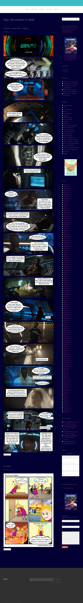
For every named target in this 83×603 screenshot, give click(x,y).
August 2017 (67, 391)
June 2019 (66, 347)
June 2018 (66, 371)
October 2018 (67, 363)
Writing (66, 152)
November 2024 (67, 218)
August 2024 (67, 224)
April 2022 (66, 279)
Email (63, 523)
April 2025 (66, 208)
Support (58, 8)
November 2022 (67, 265)
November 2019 (67, 337)
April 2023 (66, 255)
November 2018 (67, 361)
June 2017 (66, 395)
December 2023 (67, 239)
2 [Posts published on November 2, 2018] (75, 460)
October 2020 (67, 315)
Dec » (66, 477)
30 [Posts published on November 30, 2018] (75, 473)
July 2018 (66, 369)
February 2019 (67, 355)
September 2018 (67, 365)
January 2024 (67, 237)
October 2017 (67, 387)
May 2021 (66, 301)
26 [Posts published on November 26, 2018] (65, 473)
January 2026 (67, 190)
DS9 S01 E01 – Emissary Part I (71, 81)
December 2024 (67, 216)
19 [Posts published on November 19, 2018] (65, 470)
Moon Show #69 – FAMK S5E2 (71, 83)
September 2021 (67, 293)
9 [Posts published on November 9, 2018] (75, 463)
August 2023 (67, 247)
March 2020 (66, 329)
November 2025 (67, 194)
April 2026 (66, 184)
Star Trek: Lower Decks (69, 131)
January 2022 (67, 285)
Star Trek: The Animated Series (71, 142)
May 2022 (66, 277)
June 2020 (66, 323)
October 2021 (67, 291)
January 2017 (67, 405)
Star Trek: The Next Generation (71, 146)
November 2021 (67, 289)
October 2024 (67, 220)
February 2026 (67, 188)
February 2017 (67, 403)
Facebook (65, 71)
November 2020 (67, 313)
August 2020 (67, 319)
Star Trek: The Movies (69, 144)
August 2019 (67, 343)
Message (63, 529)
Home (24, 8)
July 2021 (66, 297)
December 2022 (67, 263)
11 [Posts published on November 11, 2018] (63, 466)
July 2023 (66, 249)
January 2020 (67, 333)
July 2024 (66, 226)
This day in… (67, 150)
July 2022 (66, 273)
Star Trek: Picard (68, 133)
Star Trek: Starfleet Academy (70, 139)
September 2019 (67, 341)
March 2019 (66, 353)
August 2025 (67, 200)
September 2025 (67, 198)
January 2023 (67, 261)
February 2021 (67, 307)
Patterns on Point (68, 119)
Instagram (65, 69)
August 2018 (67, 367)
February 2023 (67, 259)
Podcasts (49, 8)
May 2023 (66, 253)
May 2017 (66, 397)
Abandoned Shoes (68, 105)
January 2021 (67, 309)
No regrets (8, 465)
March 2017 (66, 401)
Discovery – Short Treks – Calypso (17, 27)
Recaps (41, 8)
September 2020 (67, 317)
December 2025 (67, 192)
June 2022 (66, 275)
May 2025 (66, 206)
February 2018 (67, 379)
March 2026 (66, 186)
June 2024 (66, 227)
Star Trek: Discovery (68, 127)
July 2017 (66, 393)
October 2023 (67, 243)
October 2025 (67, 196)
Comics (65, 111)
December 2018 (67, 359)
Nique (65, 421)
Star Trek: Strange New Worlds (71, 140)
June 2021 (66, 299)
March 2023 (66, 257)
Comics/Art (31, 8)
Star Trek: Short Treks (69, 137)
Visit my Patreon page (68, 487)
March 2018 (66, 377)
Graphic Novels (67, 113)
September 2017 (67, 389)
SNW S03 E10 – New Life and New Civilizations (70, 427)
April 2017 (66, 399)
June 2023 (66, 251)
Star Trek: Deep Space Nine (70, 125)
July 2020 (66, 321)
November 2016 (67, 409)
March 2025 (66, 210)
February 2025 (67, 212)
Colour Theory (67, 109)
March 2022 (66, 281)
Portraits (66, 123)
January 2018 (67, 381)
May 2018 (66, 373)
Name (63, 517)
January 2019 (67, 357)
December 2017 (67, 383)
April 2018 (66, 375)
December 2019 (67, 335)
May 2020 (66, 325)
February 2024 (67, 235)
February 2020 (67, 331)
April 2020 (66, 327)
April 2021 (66, 303)
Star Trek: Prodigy (68, 135)
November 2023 (67, 241)
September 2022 (67, 269)
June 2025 (66, 204)
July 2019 (66, 345)
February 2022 (67, 283)
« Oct (63, 477)
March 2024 (66, 233)
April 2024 (66, 231)
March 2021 (66, 305)
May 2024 (66, 229)
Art (64, 107)
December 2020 (67, 311)
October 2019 (67, 339)
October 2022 (67, 267)
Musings (66, 115)
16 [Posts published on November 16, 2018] (75, 466)
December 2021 (67, 287)
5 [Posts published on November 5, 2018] (65, 463)
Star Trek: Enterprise (69, 129)
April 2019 (66, 351)
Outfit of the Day (68, 117)
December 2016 (67, 407)
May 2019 (66, 349)
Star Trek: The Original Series (71, 148)
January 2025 (67, 214)
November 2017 (67, 385)
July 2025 (66, 202)
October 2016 (67, 411)
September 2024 (67, 222)
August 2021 (67, 295)
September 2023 (67, 245)
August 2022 (67, 271)
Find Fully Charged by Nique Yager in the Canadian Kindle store (71, 56)
